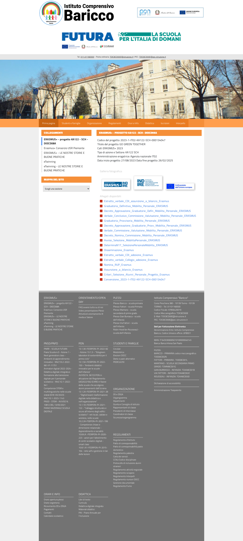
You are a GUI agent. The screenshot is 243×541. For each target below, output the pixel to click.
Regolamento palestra (123, 453)
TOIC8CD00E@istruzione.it (121, 56)
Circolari (116, 348)
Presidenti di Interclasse (124, 411)
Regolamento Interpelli (124, 476)
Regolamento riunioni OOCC (126, 479)
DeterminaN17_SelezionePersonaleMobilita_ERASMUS (136, 245)
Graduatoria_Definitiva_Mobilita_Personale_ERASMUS (136, 206)
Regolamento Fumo (122, 486)
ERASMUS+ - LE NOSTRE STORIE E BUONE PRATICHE (64, 155)
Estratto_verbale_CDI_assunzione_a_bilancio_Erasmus (136, 201)
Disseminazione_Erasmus (119, 250)
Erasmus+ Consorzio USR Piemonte (64, 148)
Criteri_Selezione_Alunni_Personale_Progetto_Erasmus (137, 274)
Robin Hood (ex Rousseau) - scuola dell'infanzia (126, 331)
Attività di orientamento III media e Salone (91, 315)
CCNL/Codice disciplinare (124, 459)
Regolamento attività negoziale (127, 469)
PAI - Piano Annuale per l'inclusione (90, 514)
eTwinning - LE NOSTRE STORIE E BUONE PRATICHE (63, 168)
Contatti (47, 512)
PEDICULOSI (118, 362)
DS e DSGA (118, 394)
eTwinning (50, 162)
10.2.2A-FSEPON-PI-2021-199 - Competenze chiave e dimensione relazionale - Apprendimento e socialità (93, 426)
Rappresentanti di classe (124, 407)
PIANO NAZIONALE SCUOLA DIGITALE (57, 409)
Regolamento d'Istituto (124, 440)
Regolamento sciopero (123, 472)
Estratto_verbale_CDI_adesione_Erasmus (128, 255)
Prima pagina (48, 123)
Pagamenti (49, 509)
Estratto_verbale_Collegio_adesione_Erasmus (131, 260)
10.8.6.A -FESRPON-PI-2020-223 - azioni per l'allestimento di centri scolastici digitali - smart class (93, 439)
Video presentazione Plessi (91, 310)
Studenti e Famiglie (71, 123)
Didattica (149, 123)
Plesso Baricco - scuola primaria (128, 303)
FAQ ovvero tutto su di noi (91, 307)
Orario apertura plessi (54, 499)
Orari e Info (133, 123)
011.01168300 (87, 56)
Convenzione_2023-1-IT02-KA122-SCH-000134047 (134, 279)
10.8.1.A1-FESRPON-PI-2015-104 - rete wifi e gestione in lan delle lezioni (93, 451)
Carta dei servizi (120, 456)
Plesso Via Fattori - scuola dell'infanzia (125, 324)
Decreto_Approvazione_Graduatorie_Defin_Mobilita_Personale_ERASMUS (147, 211)
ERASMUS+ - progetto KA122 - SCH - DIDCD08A (58, 304)
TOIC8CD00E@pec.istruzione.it (152, 56)
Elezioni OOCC (119, 355)
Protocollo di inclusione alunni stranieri (127, 464)
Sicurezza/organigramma (124, 417)
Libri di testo (84, 499)
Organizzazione (94, 123)
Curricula (83, 502)
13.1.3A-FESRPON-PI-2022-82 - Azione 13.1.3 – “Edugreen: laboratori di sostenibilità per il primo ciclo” (93, 353)
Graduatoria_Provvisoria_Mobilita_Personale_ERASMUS (137, 221)
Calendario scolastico (53, 516)
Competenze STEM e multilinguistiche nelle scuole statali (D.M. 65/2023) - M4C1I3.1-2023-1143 (57, 393)
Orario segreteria (51, 502)
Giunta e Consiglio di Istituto (126, 404)
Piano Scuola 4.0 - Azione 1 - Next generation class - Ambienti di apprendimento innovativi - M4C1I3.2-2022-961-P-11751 (57, 358)
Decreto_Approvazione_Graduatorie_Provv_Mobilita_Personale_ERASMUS (147, 225)
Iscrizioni (165, 123)
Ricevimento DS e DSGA (55, 506)
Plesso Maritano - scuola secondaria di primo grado (125, 311)
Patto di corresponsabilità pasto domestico (128, 448)
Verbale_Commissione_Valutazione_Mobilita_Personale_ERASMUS (143, 230)
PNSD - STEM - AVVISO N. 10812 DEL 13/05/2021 (56, 403)
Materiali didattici (87, 509)
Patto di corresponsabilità (125, 443)
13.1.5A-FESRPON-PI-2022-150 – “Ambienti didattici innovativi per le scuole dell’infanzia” (92, 367)
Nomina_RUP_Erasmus (117, 265)
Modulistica (118, 352)
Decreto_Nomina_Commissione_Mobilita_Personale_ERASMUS (141, 235)
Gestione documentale (123, 482)
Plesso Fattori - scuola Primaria (127, 306)
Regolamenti (115, 123)
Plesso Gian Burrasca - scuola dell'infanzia (126, 318)
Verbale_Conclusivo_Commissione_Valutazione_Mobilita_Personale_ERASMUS (150, 216)
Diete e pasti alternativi (124, 358)
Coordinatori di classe (123, 414)
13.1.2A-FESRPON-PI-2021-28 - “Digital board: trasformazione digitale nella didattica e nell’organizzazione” (93, 396)
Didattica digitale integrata (91, 506)
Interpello (180, 123)
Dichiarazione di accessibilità (167, 383)
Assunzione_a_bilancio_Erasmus (123, 270)
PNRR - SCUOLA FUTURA (55, 348)
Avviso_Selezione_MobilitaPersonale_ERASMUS (132, 240)
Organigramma (120, 397)
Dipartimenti (119, 401)
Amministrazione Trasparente (167, 390)
